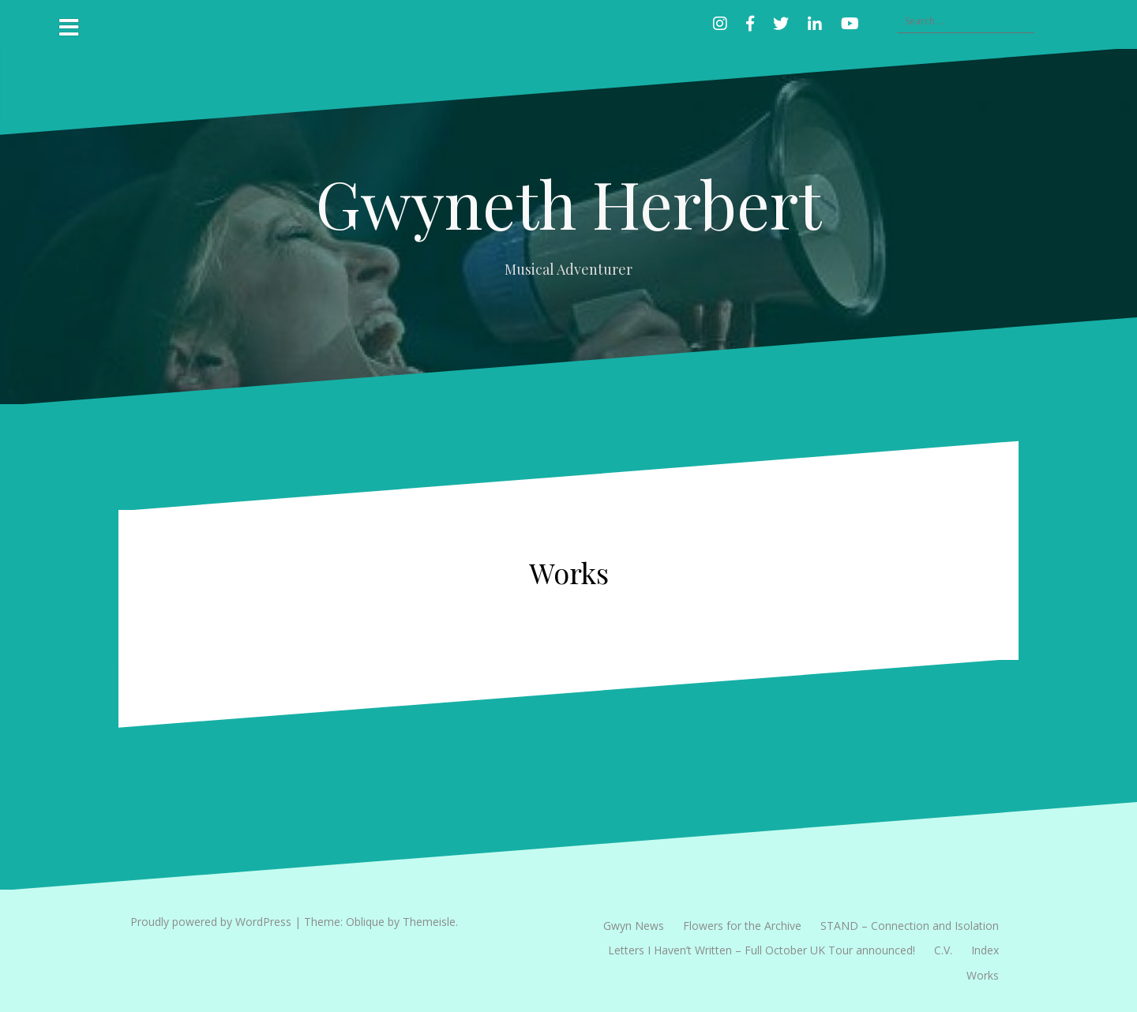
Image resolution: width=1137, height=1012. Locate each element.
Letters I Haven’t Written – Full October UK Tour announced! (761, 950)
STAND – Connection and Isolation (909, 925)
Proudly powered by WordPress (210, 921)
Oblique (365, 921)
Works (982, 975)
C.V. (943, 950)
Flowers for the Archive (742, 925)
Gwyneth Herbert (568, 202)
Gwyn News (633, 925)
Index (985, 950)
